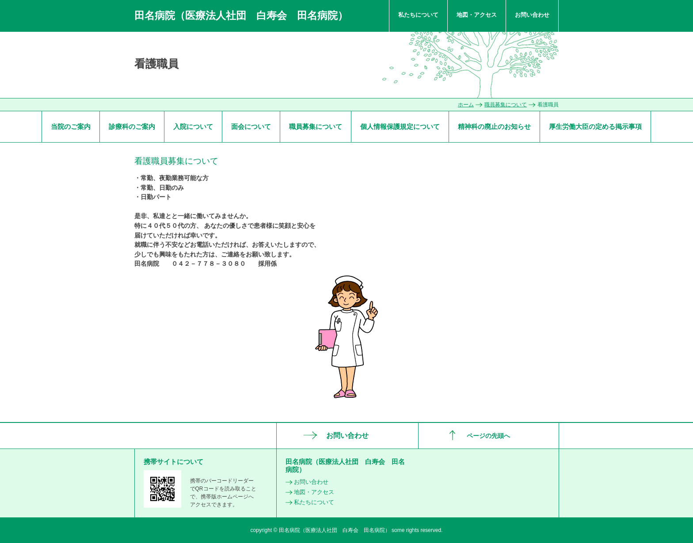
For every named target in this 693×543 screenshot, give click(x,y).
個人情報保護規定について (400, 126)
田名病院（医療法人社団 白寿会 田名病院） (241, 15)
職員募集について (505, 105)
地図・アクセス (477, 14)
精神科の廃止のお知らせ (494, 126)
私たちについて (418, 14)
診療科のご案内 (132, 126)
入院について (193, 126)
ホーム (466, 105)
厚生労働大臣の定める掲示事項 (595, 126)
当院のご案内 (71, 126)
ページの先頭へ (488, 435)
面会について (251, 126)
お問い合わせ (532, 14)
